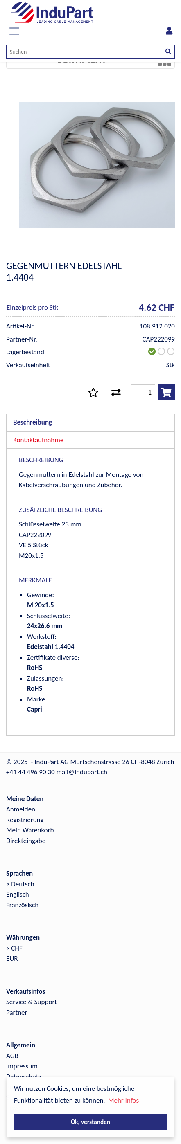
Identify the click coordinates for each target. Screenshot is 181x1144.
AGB (12, 1056)
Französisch (22, 905)
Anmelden (20, 809)
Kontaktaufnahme (38, 440)
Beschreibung (32, 422)
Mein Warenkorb (30, 830)
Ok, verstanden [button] (90, 1122)
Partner (16, 1012)
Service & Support (31, 1002)
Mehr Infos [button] (123, 1100)
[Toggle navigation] (14, 31)
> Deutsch (20, 884)
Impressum (22, 1066)
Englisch (17, 894)
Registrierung (25, 820)
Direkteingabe (25, 840)
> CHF (14, 948)
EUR (12, 958)
